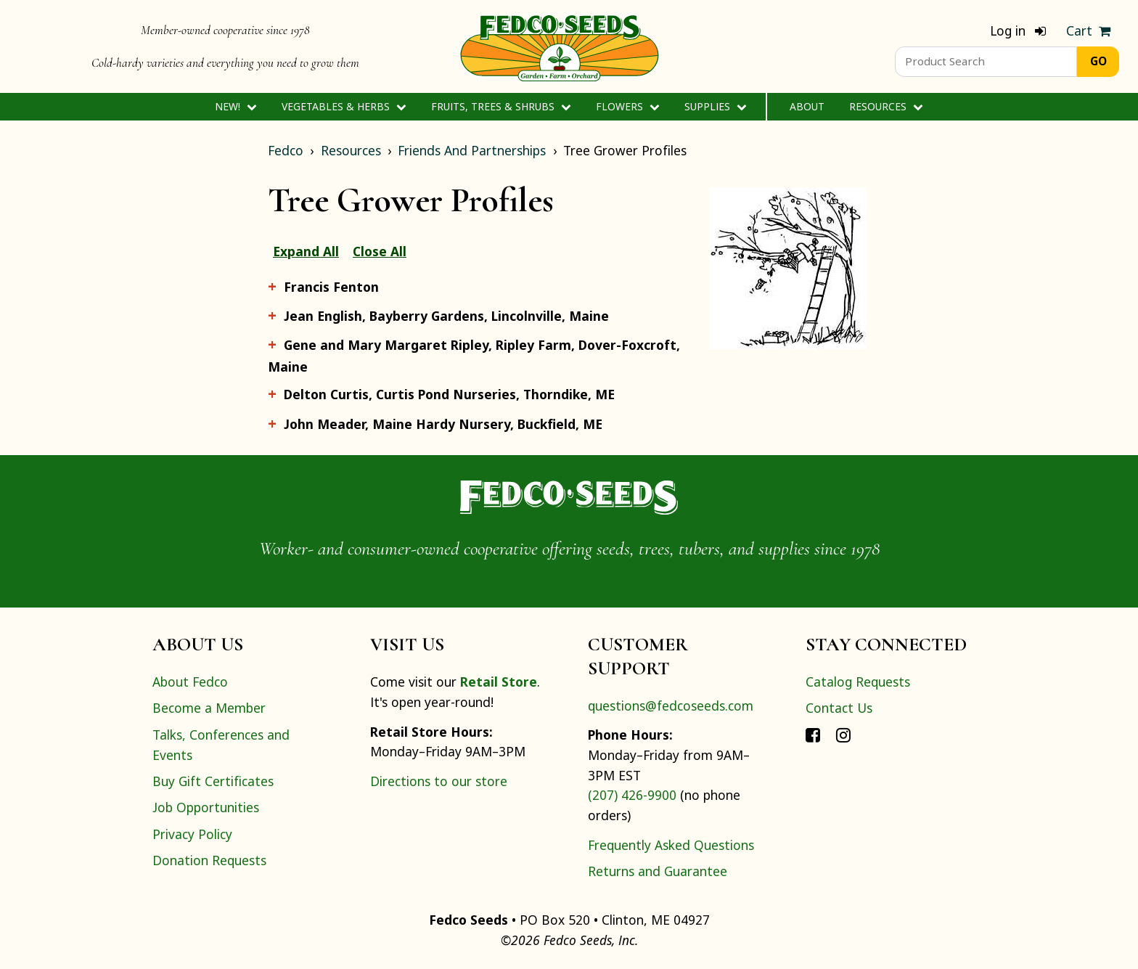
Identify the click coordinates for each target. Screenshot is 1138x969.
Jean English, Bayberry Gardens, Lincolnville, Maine (446, 315)
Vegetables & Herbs (344, 106)
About (807, 106)
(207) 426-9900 (632, 795)
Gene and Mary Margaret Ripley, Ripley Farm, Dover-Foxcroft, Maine (474, 355)
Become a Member (209, 707)
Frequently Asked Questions (671, 845)
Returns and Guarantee (657, 871)
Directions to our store (438, 781)
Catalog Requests (858, 681)
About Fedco (190, 681)
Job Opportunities (205, 807)
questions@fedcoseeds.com (670, 705)
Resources (885, 106)
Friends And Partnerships (472, 150)
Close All (379, 251)
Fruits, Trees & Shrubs (500, 106)
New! (235, 106)
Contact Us (839, 707)
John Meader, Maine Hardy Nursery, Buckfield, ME (443, 424)
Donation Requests (209, 860)
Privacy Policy (192, 834)
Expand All (306, 251)
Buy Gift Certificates (213, 781)
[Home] (559, 46)
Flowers (627, 106)
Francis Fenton (331, 286)
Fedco (285, 150)
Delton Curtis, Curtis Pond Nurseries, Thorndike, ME (449, 394)
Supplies (715, 106)
